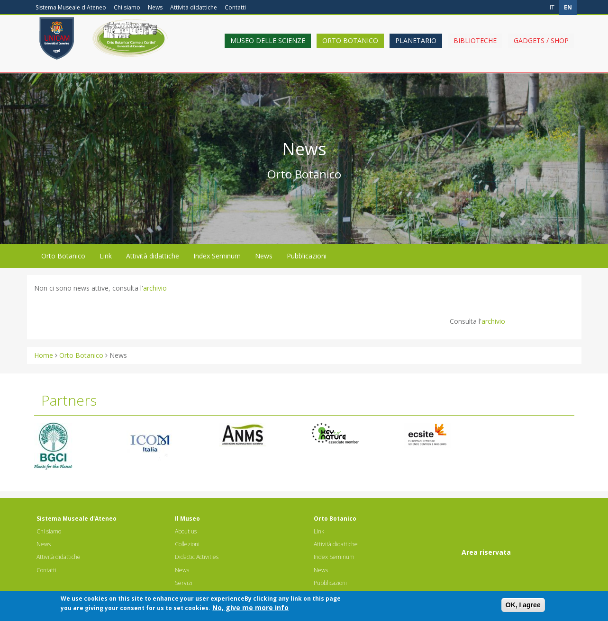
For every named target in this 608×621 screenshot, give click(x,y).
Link (106, 255)
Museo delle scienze (267, 48)
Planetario (415, 48)
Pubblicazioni (307, 255)
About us (186, 531)
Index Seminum (217, 255)
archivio (155, 288)
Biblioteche (475, 48)
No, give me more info (250, 609)
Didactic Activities (196, 557)
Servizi (183, 583)
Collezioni (187, 544)
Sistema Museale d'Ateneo (71, 7)
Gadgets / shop (541, 48)
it (552, 7)
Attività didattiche (193, 7)
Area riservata (486, 552)
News (155, 7)
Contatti (235, 7)
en (568, 7)
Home (43, 355)
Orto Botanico (350, 48)
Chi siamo (127, 7)
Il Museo (187, 519)
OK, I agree (523, 607)
